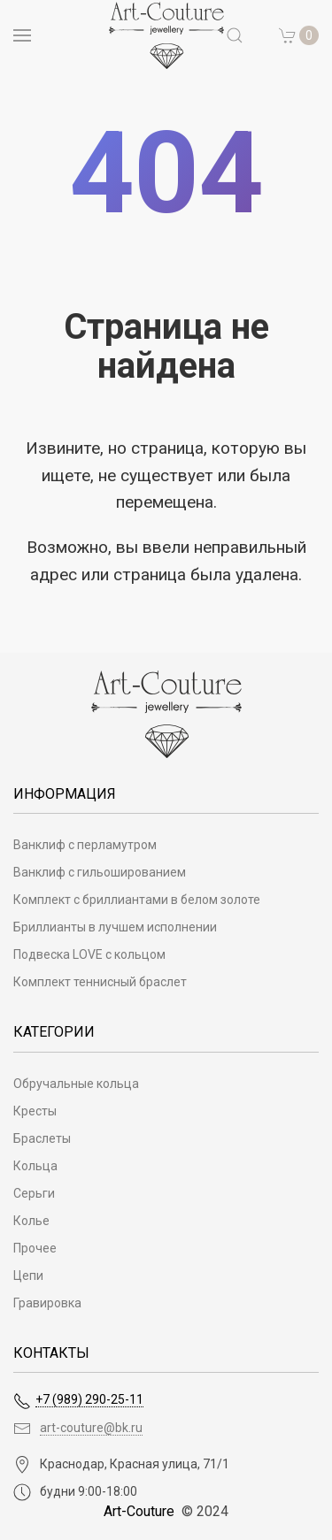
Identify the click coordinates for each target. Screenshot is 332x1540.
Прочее (35, 1248)
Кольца (35, 1166)
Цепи (28, 1275)
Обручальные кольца (76, 1083)
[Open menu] (22, 35)
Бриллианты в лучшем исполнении (115, 927)
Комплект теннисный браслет (100, 982)
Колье (31, 1221)
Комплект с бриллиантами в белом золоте (136, 900)
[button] (299, 35)
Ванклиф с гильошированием (99, 872)
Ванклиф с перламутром (85, 845)
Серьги (34, 1193)
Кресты (35, 1111)
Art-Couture (139, 1511)
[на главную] (166, 35)
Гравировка (47, 1303)
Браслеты (42, 1138)
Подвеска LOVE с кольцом (89, 954)
